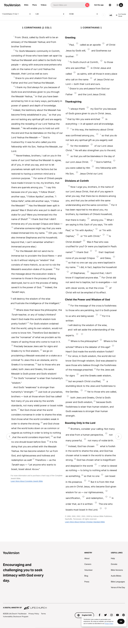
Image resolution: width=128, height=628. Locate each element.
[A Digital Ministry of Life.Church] (64, 606)
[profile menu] (119, 5)
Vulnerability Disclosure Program (15, 616)
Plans (34, 5)
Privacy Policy (33, 614)
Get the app (99, 5)
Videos (43, 5)
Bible (26, 5)
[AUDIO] (104, 15)
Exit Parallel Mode (121, 15)
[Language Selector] (110, 5)
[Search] (67, 5)
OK (121, 621)
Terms (43, 614)
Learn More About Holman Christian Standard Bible (85, 522)
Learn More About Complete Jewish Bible (27, 481)
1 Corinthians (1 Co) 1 (17, 14)
